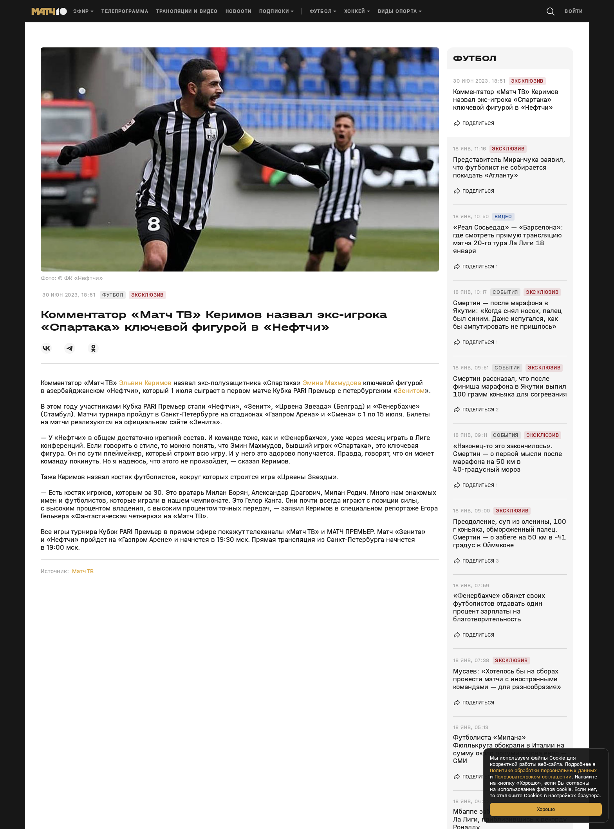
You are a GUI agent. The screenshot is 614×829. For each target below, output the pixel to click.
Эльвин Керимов (145, 383)
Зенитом (410, 391)
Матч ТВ (83, 571)
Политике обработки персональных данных (543, 770)
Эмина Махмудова (332, 383)
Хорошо (546, 809)
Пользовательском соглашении (533, 777)
